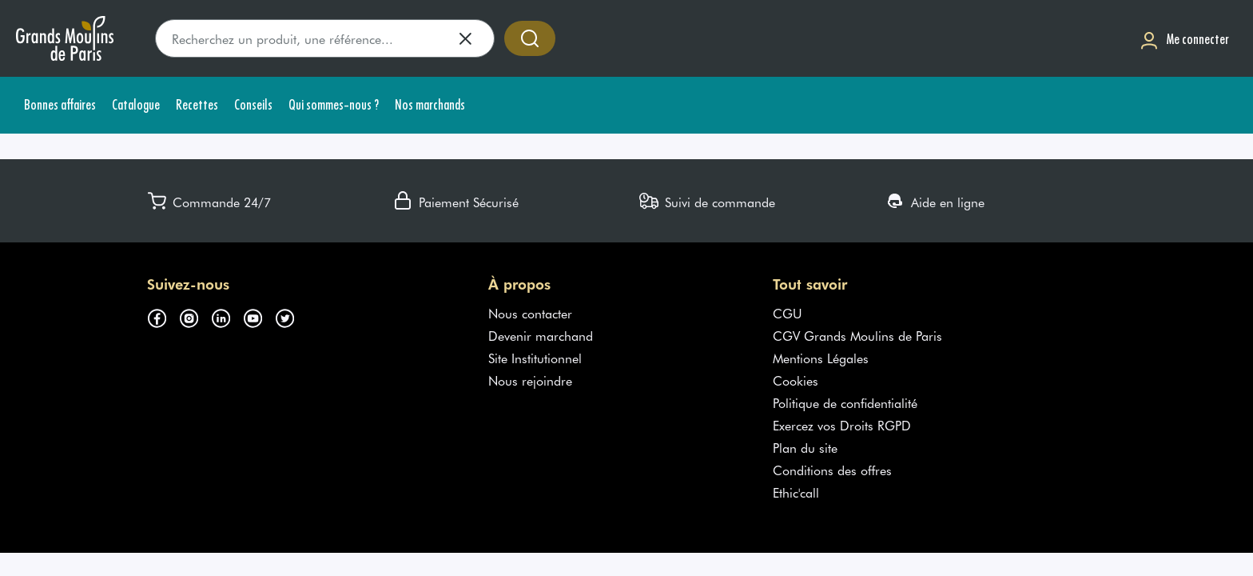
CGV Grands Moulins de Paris (857, 335)
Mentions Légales (821, 357)
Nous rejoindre (530, 380)
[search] (325, 38)
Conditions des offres (832, 469)
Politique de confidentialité (845, 402)
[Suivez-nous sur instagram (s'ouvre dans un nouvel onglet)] (195, 316)
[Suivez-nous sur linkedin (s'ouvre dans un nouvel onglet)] (227, 316)
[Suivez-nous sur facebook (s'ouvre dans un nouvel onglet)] (163, 316)
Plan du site (805, 447)
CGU (787, 313)
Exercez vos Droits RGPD (842, 425)
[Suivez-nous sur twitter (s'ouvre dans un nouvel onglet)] (291, 316)
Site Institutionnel (535, 357)
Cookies (795, 380)
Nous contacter (530, 313)
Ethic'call (796, 492)
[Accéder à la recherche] (529, 38)
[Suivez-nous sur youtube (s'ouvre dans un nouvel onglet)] (259, 316)
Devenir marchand (540, 335)
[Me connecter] (1184, 38)
